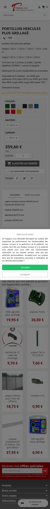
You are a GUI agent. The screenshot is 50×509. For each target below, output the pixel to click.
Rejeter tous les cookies (25, 234)
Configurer (25, 274)
